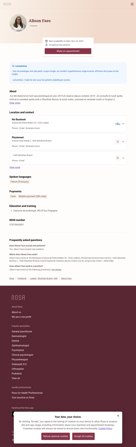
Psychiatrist (18, 350)
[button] (118, 415)
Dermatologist (19, 336)
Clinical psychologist (22, 354)
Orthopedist (18, 369)
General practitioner (22, 331)
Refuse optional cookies (55, 436)
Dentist (15, 340)
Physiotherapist (20, 359)
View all (16, 378)
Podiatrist (17, 373)
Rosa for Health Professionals (27, 392)
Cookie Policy (105, 428)
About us (16, 312)
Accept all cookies (83, 436)
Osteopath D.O (19, 364)
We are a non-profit (21, 316)
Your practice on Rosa (23, 397)
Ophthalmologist (20, 345)
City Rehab (56, 269)
